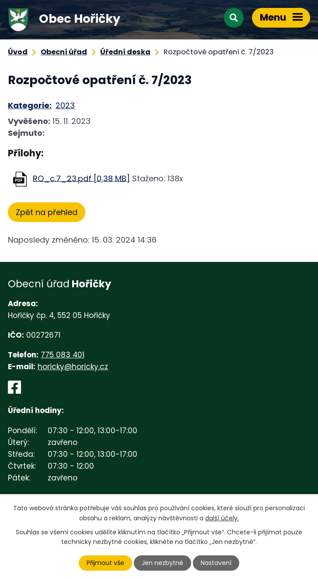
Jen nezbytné (162, 562)
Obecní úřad (64, 52)
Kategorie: (30, 105)
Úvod (18, 52)
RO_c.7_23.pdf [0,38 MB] (81, 178)
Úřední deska (125, 52)
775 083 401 (62, 355)
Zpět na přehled (46, 212)
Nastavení (216, 562)
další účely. (222, 517)
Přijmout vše (105, 562)
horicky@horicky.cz (73, 366)
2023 (65, 105)
